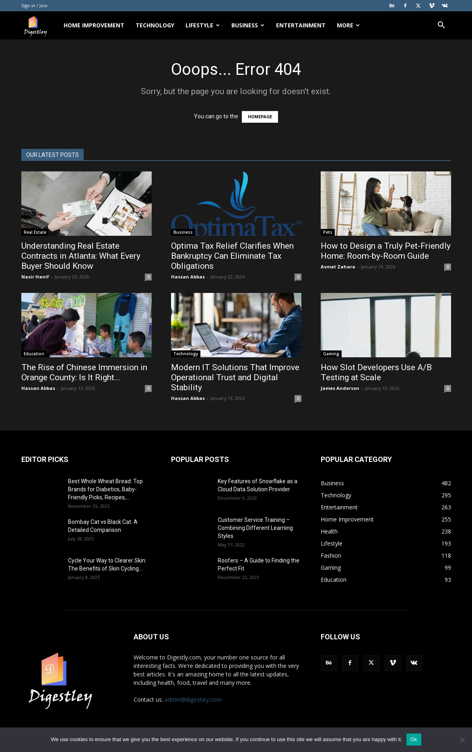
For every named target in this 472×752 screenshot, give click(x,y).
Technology (155, 25)
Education (34, 353)
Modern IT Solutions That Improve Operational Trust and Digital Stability (235, 377)
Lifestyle (203, 25)
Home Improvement (94, 25)
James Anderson (340, 388)
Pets (327, 232)
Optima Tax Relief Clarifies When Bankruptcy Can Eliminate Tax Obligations (232, 256)
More (348, 25)
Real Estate (35, 232)
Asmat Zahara (338, 267)
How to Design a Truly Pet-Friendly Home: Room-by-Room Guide (386, 251)
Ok (413, 739)
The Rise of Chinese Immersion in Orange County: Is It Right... (84, 372)
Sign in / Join (34, 5)
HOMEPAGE (260, 116)
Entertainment (301, 25)
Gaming (331, 353)
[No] (462, 740)
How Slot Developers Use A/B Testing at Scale (376, 372)
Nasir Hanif (35, 277)
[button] (441, 26)
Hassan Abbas (188, 277)
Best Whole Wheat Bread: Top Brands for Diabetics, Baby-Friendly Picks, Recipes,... (105, 489)
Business (247, 25)
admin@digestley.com (193, 699)
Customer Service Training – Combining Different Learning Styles (255, 528)
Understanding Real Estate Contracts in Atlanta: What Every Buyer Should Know (80, 256)
